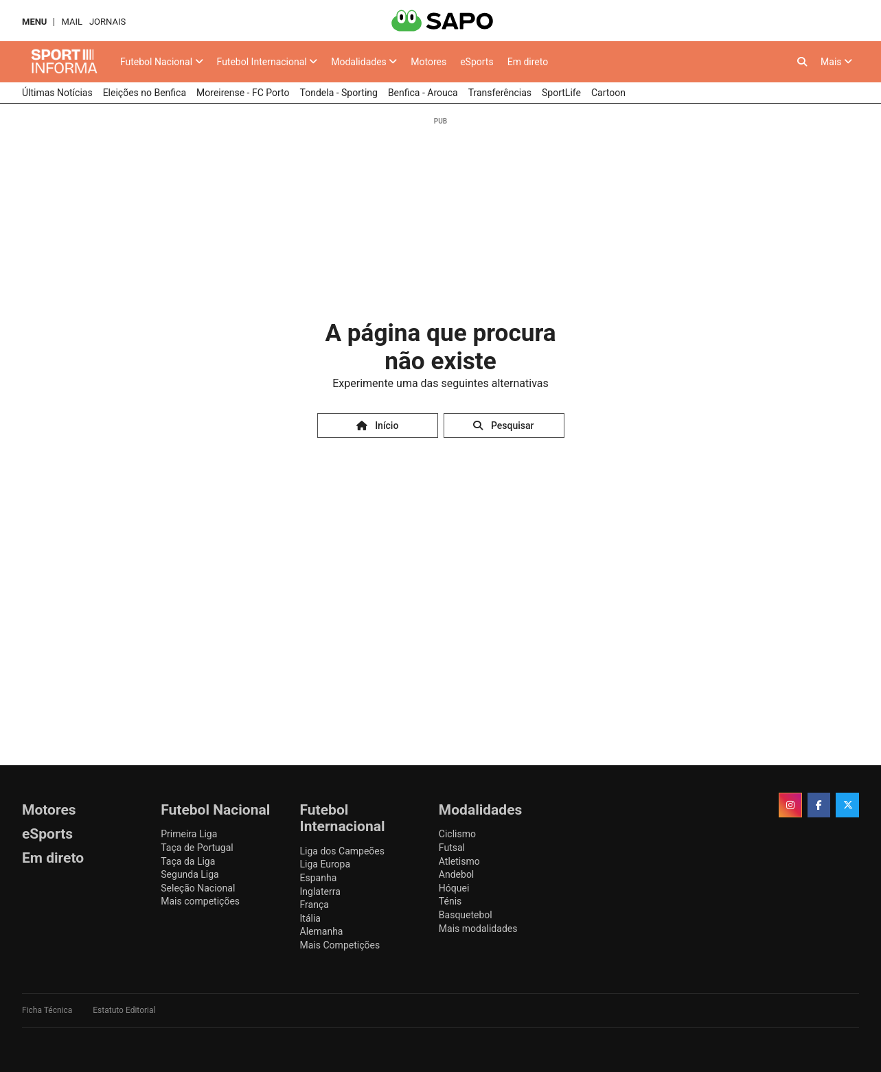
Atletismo (459, 861)
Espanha (318, 877)
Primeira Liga (189, 833)
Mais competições (200, 901)
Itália (310, 918)
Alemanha (321, 931)
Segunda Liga (189, 874)
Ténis (450, 901)
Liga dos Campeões (342, 851)
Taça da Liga (188, 861)
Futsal (452, 847)
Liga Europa (325, 864)
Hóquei (454, 888)
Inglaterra (320, 891)
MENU (34, 21)
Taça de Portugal (197, 847)
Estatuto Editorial (124, 1010)
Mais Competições (340, 945)
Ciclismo (457, 833)
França (314, 904)
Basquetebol (465, 914)
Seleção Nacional (198, 888)
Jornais (107, 21)
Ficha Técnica (47, 1010)
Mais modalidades (478, 928)
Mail (71, 21)
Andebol (456, 874)
